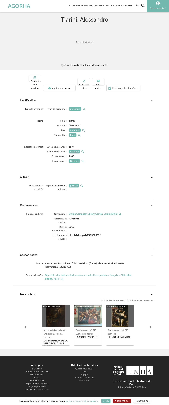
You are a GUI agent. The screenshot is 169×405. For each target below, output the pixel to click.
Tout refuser (121, 401)
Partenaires (84, 378)
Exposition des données (37, 381)
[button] (25, 325)
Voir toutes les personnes (140, 297)
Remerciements (37, 372)
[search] (143, 5)
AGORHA (16, 6)
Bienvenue (37, 366)
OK (106, 401)
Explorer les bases (81, 5)
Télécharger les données (118, 85)
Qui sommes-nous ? (84, 366)
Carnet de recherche (84, 375)
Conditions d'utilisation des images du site (84, 65)
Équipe (84, 372)
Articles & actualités (125, 5)
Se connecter (158, 8)
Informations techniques (37, 369)
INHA (84, 369)
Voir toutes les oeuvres (113, 297)
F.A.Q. (37, 375)
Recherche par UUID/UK (37, 387)
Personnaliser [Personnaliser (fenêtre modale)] (142, 401)
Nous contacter (37, 378)
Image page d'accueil (36, 384)
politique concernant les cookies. (82, 401)
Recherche (102, 5)
